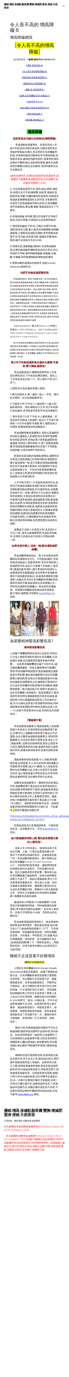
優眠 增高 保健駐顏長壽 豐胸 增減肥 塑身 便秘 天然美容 (33, 1112)
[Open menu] (63, 6)
